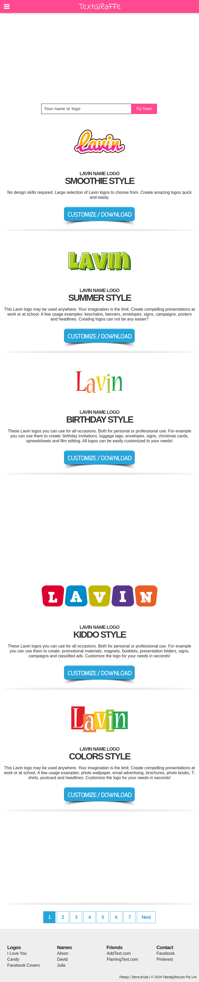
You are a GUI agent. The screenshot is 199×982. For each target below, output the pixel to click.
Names (64, 947)
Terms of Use (139, 977)
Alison (62, 953)
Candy (13, 959)
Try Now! (144, 108)
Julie (61, 965)
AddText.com (119, 953)
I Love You (17, 953)
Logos (14, 947)
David (62, 959)
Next (146, 917)
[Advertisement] (99, 58)
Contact (165, 947)
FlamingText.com (122, 959)
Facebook (166, 953)
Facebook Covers (23, 965)
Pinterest (165, 959)
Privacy (124, 977)
